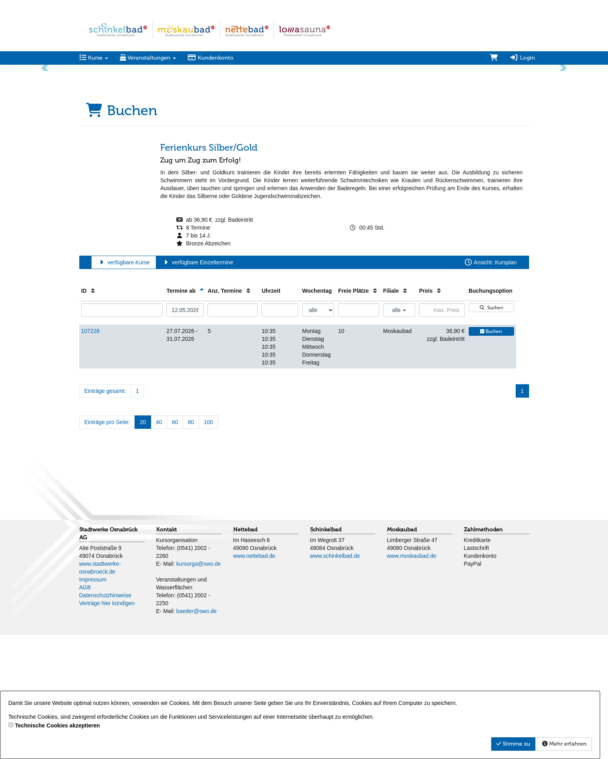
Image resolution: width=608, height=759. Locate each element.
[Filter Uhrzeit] (280, 434)
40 (159, 546)
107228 (90, 455)
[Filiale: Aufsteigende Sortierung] (405, 415)
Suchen (491, 432)
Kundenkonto (211, 57)
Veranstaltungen (148, 57)
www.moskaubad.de (411, 680)
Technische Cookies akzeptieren (57, 725)
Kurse (93, 57)
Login (522, 57)
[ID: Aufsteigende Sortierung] (93, 415)
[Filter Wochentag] (318, 434)
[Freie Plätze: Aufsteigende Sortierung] (375, 415)
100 (208, 546)
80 (191, 546)
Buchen (491, 455)
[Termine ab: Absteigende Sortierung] (202, 415)
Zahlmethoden (483, 654)
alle (399, 434)
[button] (45, 129)
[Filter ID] (122, 434)
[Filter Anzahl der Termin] (233, 434)
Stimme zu (513, 743)
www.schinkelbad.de (335, 680)
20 (143, 546)
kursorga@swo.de (198, 688)
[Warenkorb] (494, 58)
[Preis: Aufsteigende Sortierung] (439, 415)
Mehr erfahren (564, 743)
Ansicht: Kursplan (490, 386)
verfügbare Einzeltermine (197, 386)
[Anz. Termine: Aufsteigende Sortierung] (248, 415)
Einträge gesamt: (105, 515)
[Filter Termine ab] (185, 434)
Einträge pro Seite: (107, 546)
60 (175, 546)
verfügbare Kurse (123, 386)
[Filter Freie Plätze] (358, 434)
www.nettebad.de (254, 680)
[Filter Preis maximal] (441, 434)
